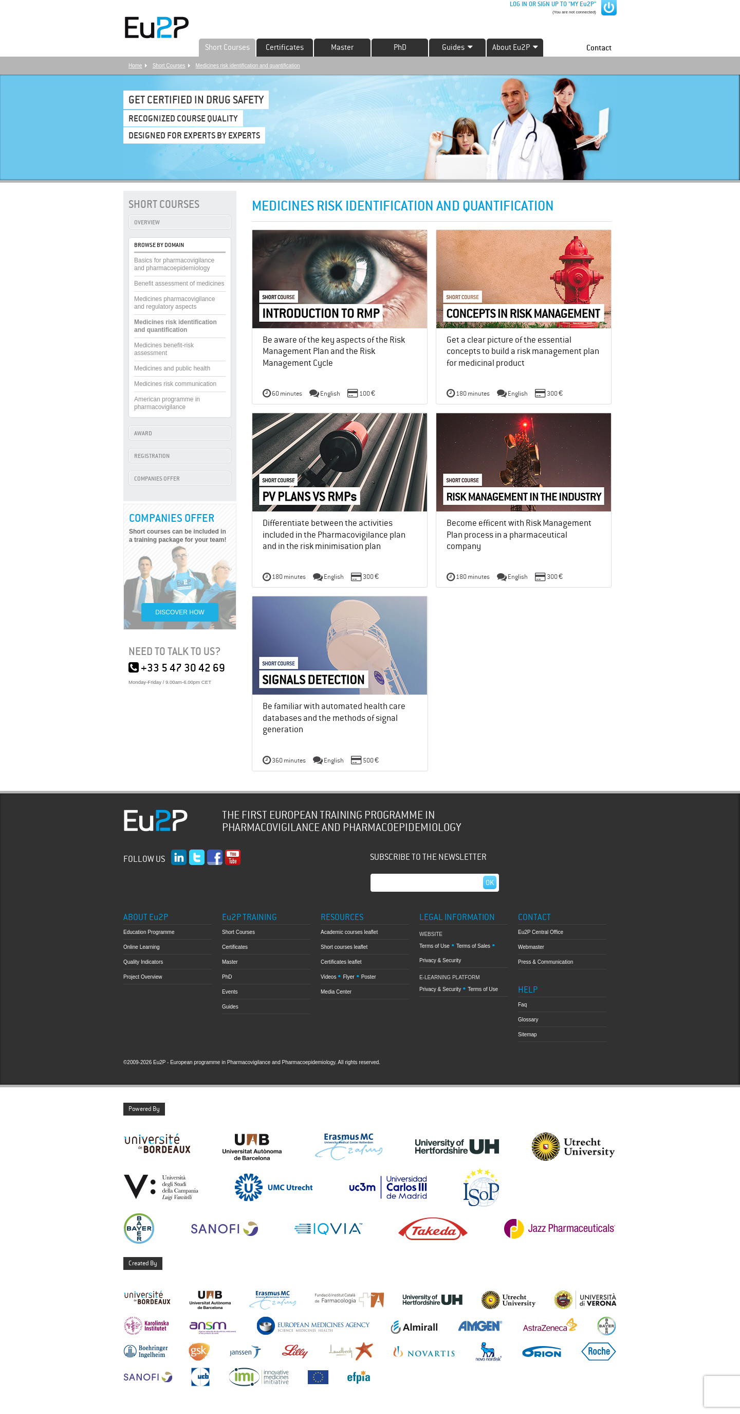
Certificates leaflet (341, 962)
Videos (328, 977)
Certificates (285, 47)
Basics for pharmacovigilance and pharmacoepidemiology (174, 264)
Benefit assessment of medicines (179, 283)
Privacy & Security (440, 960)
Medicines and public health (172, 368)
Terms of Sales (473, 946)
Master (342, 47)
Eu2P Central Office (540, 932)
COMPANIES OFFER (157, 478)
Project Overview (142, 977)
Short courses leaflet (344, 947)
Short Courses (227, 47)
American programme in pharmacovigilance (167, 403)
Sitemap (527, 1034)
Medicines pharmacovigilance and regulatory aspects (174, 302)
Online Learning (141, 947)
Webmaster (531, 947)
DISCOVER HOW (179, 612)
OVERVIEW (147, 222)
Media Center (336, 992)
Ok (490, 882)
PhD (400, 47)
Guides (230, 1007)
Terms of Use (434, 946)
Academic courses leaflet (349, 932)
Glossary (528, 1019)
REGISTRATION (152, 455)
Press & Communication (545, 962)
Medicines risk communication (175, 383)
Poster (368, 977)
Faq (522, 1005)
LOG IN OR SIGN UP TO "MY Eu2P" (552, 4)
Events (230, 992)
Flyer (348, 977)
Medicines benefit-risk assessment (164, 349)
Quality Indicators (143, 962)
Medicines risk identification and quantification (248, 65)
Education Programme (149, 932)
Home (135, 65)
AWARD (143, 433)
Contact (599, 47)
